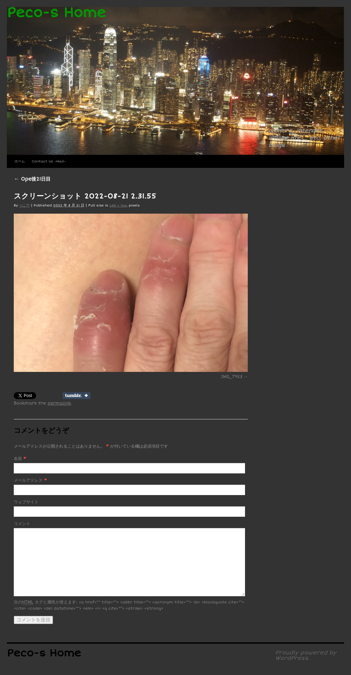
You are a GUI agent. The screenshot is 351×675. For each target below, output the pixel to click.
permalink (59, 403)
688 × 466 (118, 205)
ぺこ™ (24, 205)
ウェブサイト (26, 502)
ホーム (19, 161)
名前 (18, 458)
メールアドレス (28, 480)
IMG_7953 (232, 376)
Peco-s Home (56, 12)
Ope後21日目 (32, 179)
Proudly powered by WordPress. (305, 655)
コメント (22, 523)
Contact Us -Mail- (49, 161)
